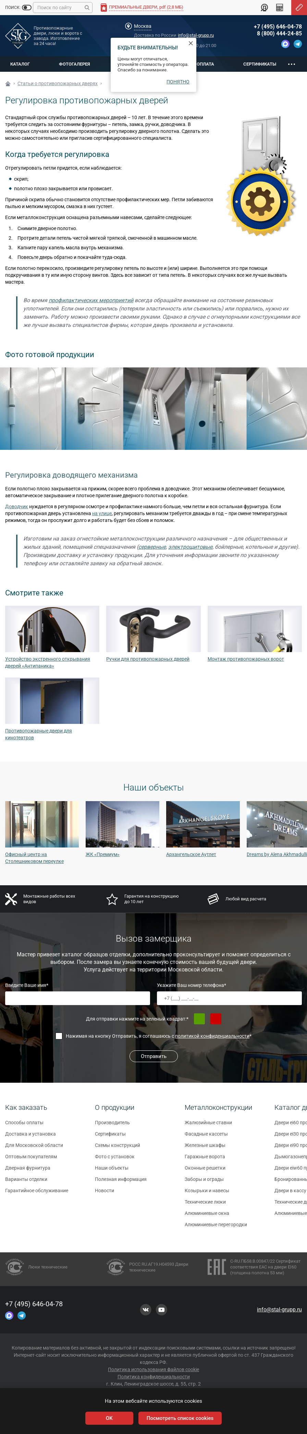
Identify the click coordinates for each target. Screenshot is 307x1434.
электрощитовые (190, 547)
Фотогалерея (74, 64)
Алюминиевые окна (207, 1216)
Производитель (112, 1125)
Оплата (205, 64)
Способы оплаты (24, 1125)
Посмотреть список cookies (180, 1418)
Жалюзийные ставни (208, 1125)
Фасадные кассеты (206, 1137)
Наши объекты (111, 1171)
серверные (152, 547)
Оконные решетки (205, 1171)
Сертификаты (259, 64)
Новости (104, 1193)
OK (109, 1418)
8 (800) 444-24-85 (279, 33)
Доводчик (16, 506)
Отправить (154, 1056)
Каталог (20, 64)
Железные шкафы (205, 1148)
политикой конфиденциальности (212, 1036)
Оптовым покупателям (31, 1159)
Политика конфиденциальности (154, 1376)
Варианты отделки (26, 1182)
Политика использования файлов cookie (153, 1369)
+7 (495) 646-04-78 (278, 26)
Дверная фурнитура (27, 1171)
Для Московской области (34, 1148)
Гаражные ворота (205, 1159)
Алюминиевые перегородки (216, 1227)
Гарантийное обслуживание (36, 1193)
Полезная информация (121, 1182)
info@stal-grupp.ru (196, 35)
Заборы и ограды (204, 1182)
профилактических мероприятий (91, 300)
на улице (102, 513)
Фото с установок (115, 1159)
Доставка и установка (30, 1137)
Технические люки (205, 1205)
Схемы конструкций (117, 1148)
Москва (142, 26)
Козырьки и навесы (207, 1193)
